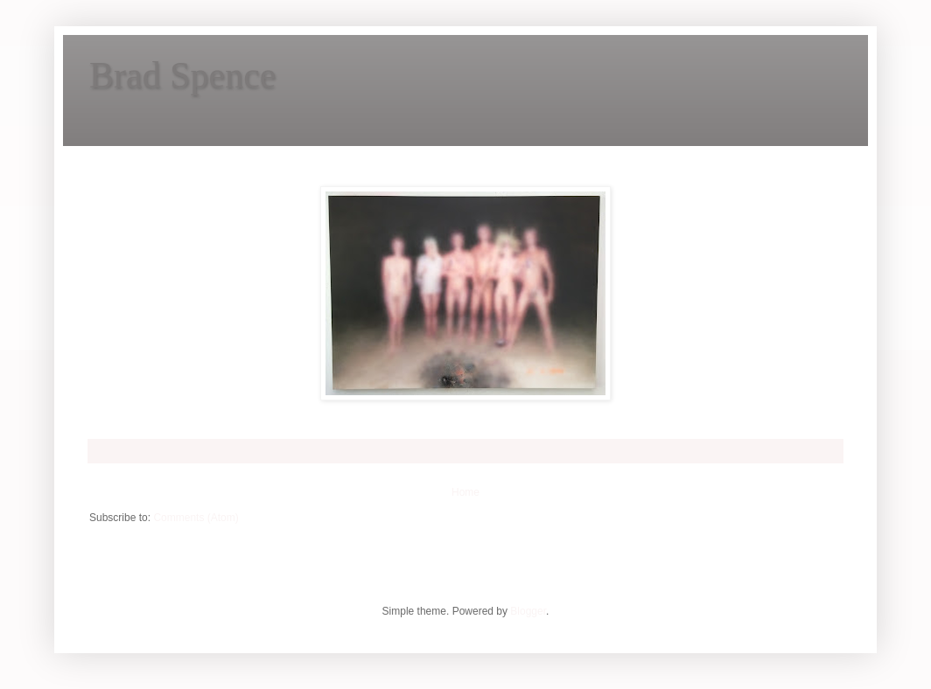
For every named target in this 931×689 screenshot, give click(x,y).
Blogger (528, 611)
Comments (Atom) (195, 518)
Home (466, 492)
